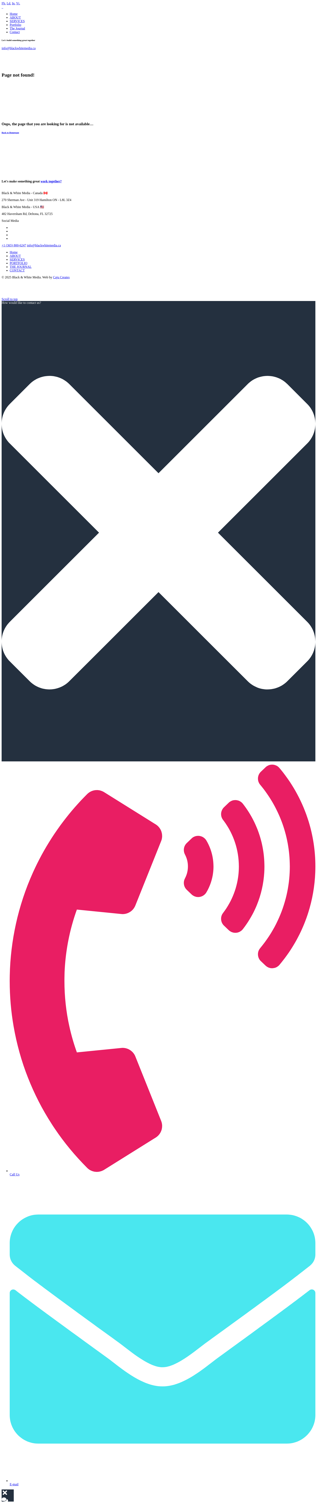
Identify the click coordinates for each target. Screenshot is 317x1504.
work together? (51, 181)
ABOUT (15, 17)
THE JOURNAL (21, 266)
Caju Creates (61, 277)
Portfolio (15, 24)
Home (14, 14)
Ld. (9, 3)
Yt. (18, 3)
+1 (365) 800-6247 (14, 245)
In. (13, 3)
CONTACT (17, 270)
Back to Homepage (10, 132)
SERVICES (17, 21)
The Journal (17, 28)
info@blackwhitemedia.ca (19, 48)
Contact (15, 32)
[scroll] (10, 299)
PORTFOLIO (18, 263)
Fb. (4, 3)
